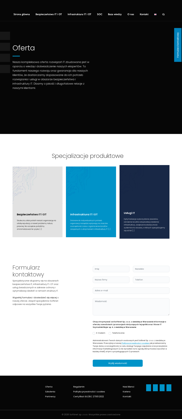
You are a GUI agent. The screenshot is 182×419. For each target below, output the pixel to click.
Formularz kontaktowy (177, 45)
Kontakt (125, 14)
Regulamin (79, 386)
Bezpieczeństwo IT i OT (43, 14)
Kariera (126, 391)
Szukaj (144, 14)
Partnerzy (50, 396)
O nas (113, 14)
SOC (86, 14)
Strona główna (20, 14)
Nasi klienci (128, 386)
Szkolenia (50, 391)
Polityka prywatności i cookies (89, 391)
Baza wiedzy (99, 14)
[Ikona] (5, 36)
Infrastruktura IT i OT (68, 14)
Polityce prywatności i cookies (135, 343)
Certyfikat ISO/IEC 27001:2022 (88, 396)
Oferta (48, 386)
